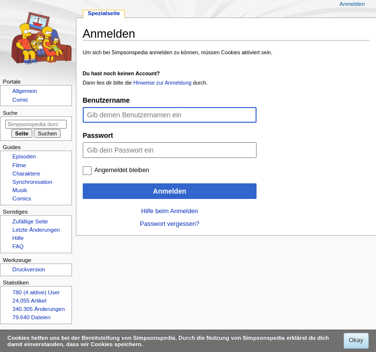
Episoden (24, 156)
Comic (20, 100)
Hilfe (18, 238)
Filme (19, 165)
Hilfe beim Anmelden (169, 211)
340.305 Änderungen (38, 309)
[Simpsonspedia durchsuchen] (36, 124)
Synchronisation (32, 182)
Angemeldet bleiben (121, 170)
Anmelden (170, 191)
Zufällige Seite (30, 221)
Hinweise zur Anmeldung (162, 83)
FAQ (18, 246)
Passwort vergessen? (169, 223)
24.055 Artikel (29, 301)
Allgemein (24, 91)
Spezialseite (104, 13)
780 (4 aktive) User (36, 292)
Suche (10, 113)
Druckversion (28, 269)
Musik (19, 190)
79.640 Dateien (31, 317)
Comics (21, 198)
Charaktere (26, 173)
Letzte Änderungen (36, 230)
